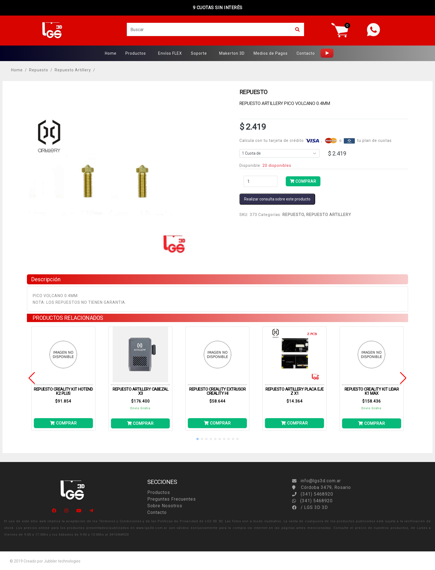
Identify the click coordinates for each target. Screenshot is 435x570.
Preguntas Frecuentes (171, 499)
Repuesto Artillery (73, 70)
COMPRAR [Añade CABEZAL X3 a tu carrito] (140, 423)
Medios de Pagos (271, 53)
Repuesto (38, 70)
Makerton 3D (232, 53)
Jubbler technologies (62, 561)
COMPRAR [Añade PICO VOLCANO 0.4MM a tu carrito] (303, 181)
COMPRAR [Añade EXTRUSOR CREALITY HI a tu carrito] (217, 423)
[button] (197, 439)
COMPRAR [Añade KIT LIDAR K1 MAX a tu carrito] (371, 423)
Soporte (199, 53)
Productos (135, 53)
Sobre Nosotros (164, 505)
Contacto (306, 53)
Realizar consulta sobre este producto (277, 199)
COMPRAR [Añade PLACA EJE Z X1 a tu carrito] (294, 423)
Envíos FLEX (170, 53)
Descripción (45, 279)
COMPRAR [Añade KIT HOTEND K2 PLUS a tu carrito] (63, 423)
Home (111, 53)
